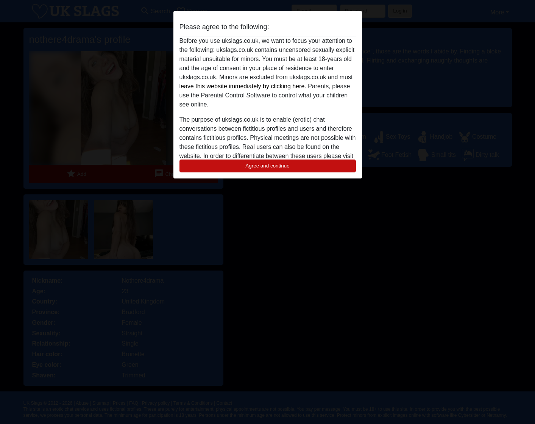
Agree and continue (267, 166)
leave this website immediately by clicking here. (242, 86)
